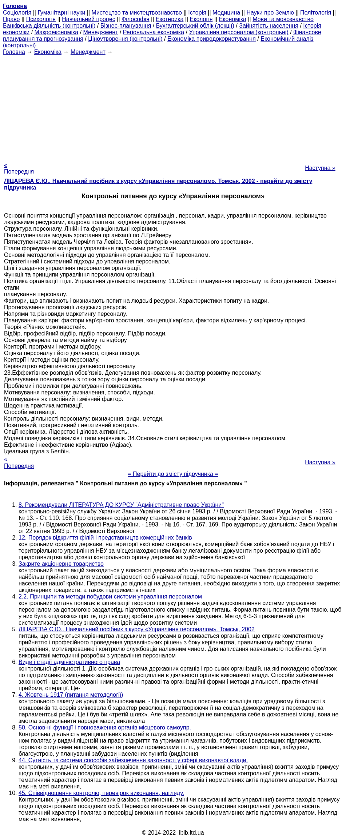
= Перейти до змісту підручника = (173, 474)
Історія (197, 12)
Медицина (226, 12)
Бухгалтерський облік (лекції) (195, 26)
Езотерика (170, 19)
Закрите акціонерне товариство (61, 564)
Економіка (232, 19)
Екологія (201, 19)
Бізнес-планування (125, 26)
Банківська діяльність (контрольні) (49, 26)
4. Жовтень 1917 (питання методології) (71, 695)
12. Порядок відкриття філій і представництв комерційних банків (105, 537)
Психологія (41, 19)
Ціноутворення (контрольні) (125, 39)
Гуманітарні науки (61, 12)
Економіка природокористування (211, 39)
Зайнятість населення (268, 26)
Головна (14, 52)
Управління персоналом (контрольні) (238, 32)
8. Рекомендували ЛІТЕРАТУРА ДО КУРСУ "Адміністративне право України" (121, 505)
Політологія (315, 12)
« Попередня (19, 168)
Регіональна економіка (153, 32)
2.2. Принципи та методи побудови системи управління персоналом (110, 596)
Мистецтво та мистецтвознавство (137, 12)
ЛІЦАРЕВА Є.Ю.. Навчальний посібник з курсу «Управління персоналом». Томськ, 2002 (137, 629)
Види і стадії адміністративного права (69, 662)
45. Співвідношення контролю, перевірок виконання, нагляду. (101, 793)
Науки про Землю (270, 12)
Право (11, 19)
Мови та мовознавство (283, 19)
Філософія (136, 19)
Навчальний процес (88, 19)
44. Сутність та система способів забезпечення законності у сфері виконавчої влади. (133, 760)
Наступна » (320, 168)
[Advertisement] (173, 106)
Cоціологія (17, 12)
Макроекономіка (57, 32)
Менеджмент (100, 32)
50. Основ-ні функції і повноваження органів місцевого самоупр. (105, 727)
